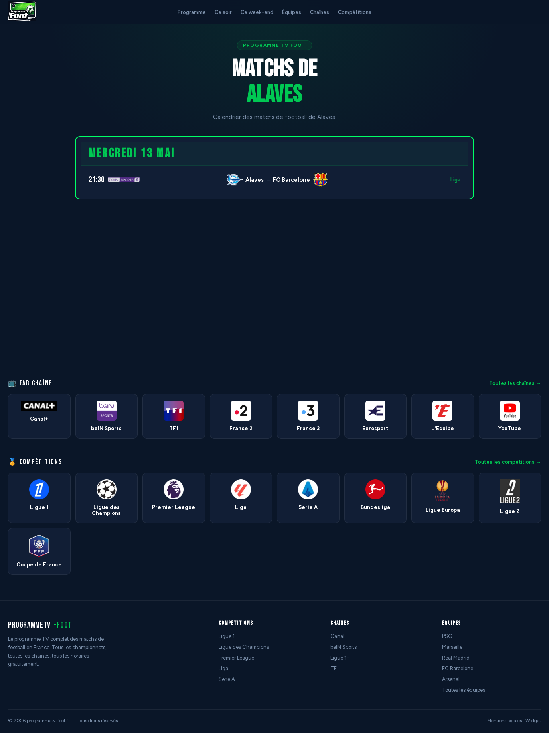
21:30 (97, 180)
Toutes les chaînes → (515, 383)
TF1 (334, 668)
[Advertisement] (33, 256)
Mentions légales (504, 720)
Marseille (452, 647)
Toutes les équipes (463, 690)
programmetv (40, 625)
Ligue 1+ (340, 658)
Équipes (291, 12)
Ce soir (223, 12)
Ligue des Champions (244, 647)
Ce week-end (257, 12)
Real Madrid (456, 658)
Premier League (236, 658)
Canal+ (339, 636)
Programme (192, 12)
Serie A (227, 679)
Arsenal (451, 679)
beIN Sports (343, 647)
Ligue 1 (227, 636)
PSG (447, 636)
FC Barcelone (457, 668)
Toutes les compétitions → (508, 462)
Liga (455, 180)
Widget (533, 720)
